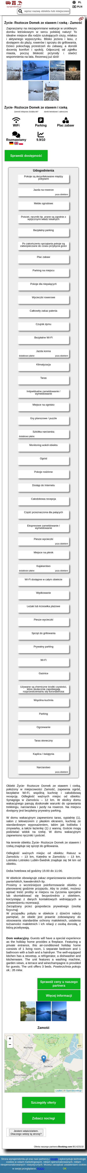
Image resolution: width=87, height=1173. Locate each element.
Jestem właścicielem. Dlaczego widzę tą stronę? (26, 1132)
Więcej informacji (59, 995)
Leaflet (58, 1090)
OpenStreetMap (74, 1090)
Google (54, 1159)
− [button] (10, 1045)
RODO (40, 1168)
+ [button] (10, 1039)
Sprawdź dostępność (26, 155)
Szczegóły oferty (43, 1102)
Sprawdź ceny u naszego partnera (59, 983)
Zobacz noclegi (43, 1118)
